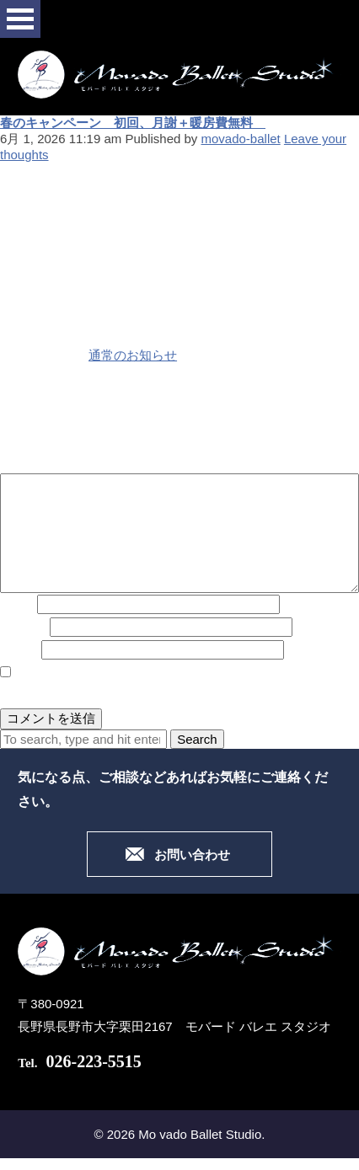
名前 (17, 604)
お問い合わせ (192, 855)
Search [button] (197, 739)
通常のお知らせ (132, 355)
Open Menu (20, 19)
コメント (25, 462)
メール (23, 627)
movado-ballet (241, 138)
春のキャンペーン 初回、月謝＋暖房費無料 (132, 122)
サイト (19, 650)
